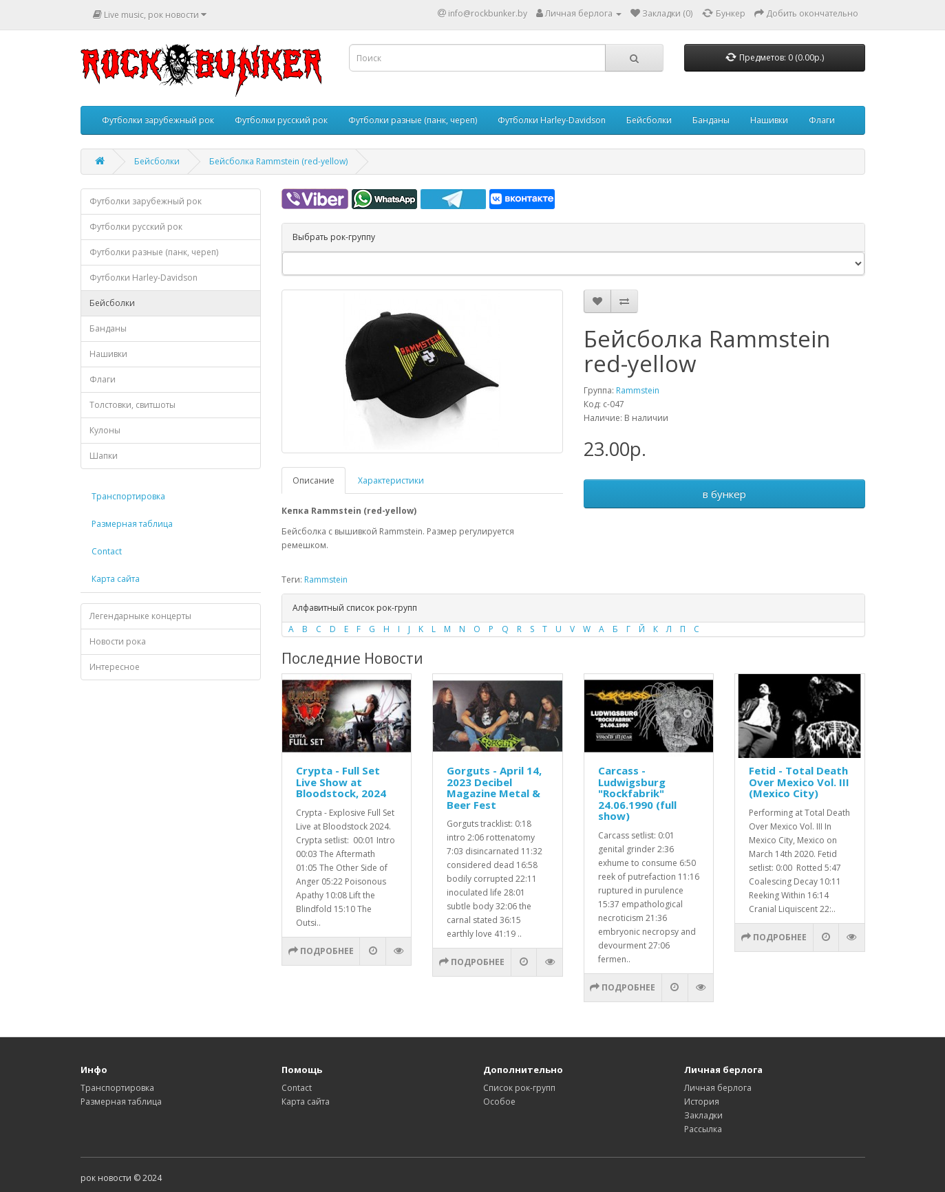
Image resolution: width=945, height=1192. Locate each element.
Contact (107, 551)
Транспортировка (128, 496)
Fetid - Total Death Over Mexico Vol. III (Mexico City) (799, 781)
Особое (499, 1101)
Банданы (711, 120)
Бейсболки (649, 120)
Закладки (703, 1115)
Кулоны (104, 430)
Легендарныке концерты (140, 616)
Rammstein (637, 390)
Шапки (103, 456)
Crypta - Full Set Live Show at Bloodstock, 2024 (341, 781)
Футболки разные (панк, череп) (412, 120)
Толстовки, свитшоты (132, 405)
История (701, 1101)
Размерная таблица (132, 524)
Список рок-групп (519, 1088)
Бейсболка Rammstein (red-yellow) (278, 161)
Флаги (822, 120)
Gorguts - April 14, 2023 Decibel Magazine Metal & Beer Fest (494, 787)
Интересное (114, 667)
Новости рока (117, 641)
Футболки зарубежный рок (158, 120)
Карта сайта (116, 579)
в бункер (724, 494)
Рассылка (703, 1129)
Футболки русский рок (281, 120)
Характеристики (391, 480)
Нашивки (769, 120)
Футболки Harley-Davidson (552, 120)
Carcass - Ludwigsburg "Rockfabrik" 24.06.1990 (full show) (637, 793)
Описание (314, 480)
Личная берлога (718, 1088)
